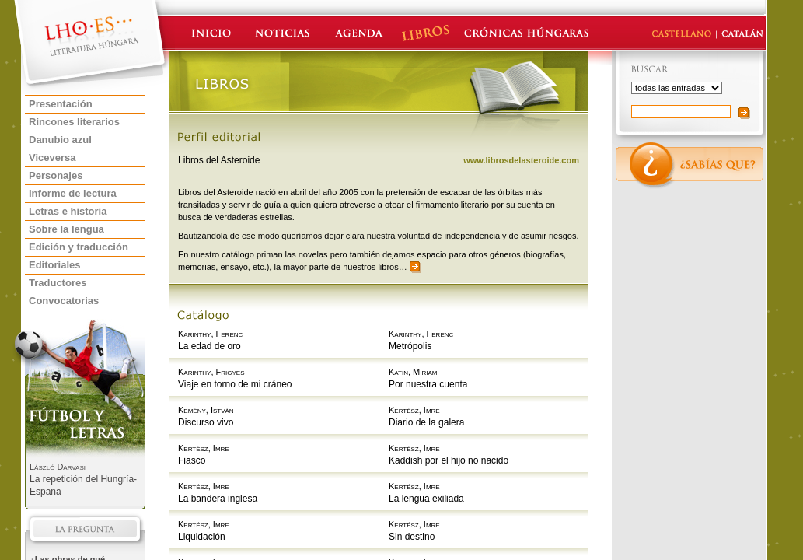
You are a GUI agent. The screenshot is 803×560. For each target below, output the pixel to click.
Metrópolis (410, 346)
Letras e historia (67, 211)
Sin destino (412, 536)
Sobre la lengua (66, 229)
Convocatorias (64, 300)
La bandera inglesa (217, 498)
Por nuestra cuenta (428, 384)
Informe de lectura (73, 193)
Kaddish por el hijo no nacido (448, 460)
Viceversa (52, 157)
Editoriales (54, 265)
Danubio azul (60, 139)
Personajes (55, 175)
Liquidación (201, 536)
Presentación (61, 104)
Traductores (57, 283)
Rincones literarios (74, 122)
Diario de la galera (426, 422)
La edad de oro (209, 346)
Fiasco (191, 460)
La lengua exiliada (426, 498)
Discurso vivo (205, 422)
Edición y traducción (78, 247)
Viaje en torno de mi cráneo (235, 384)
